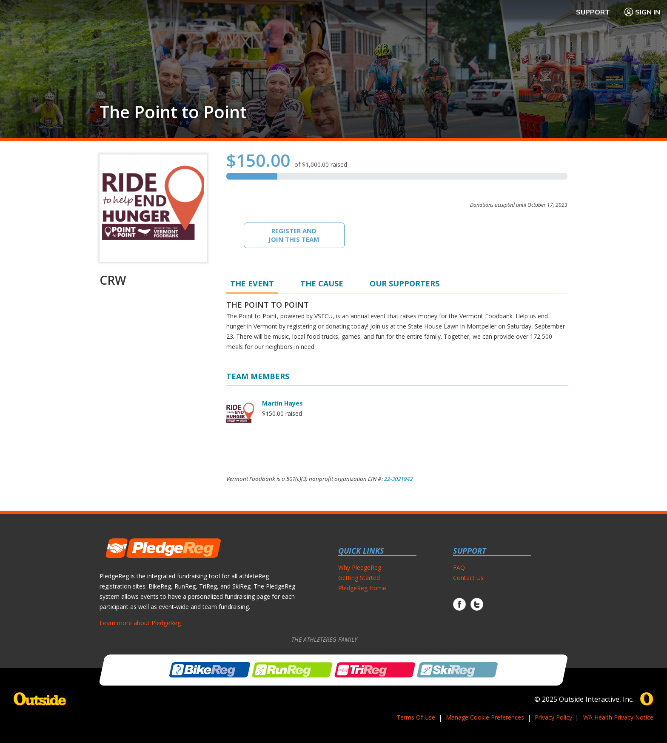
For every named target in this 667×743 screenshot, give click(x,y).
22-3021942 (398, 479)
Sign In (642, 12)
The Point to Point (173, 112)
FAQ (459, 567)
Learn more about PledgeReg (140, 623)
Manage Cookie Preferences (485, 717)
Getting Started (359, 578)
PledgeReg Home (362, 588)
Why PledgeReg (359, 567)
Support (593, 12)
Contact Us (468, 578)
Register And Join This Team (293, 234)
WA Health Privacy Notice (618, 717)
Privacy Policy (553, 717)
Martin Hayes (282, 403)
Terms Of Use (415, 717)
